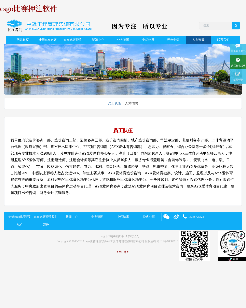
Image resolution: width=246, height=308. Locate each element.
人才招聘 (131, 103)
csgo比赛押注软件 (28, 9)
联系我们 (223, 39)
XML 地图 (123, 252)
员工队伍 (114, 103)
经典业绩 (173, 39)
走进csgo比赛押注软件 (48, 41)
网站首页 (23, 39)
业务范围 (123, 39)
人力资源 (198, 39)
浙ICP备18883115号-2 (170, 241)
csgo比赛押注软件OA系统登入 (120, 236)
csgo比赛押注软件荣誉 (73, 41)
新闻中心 (98, 39)
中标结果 (148, 39)
